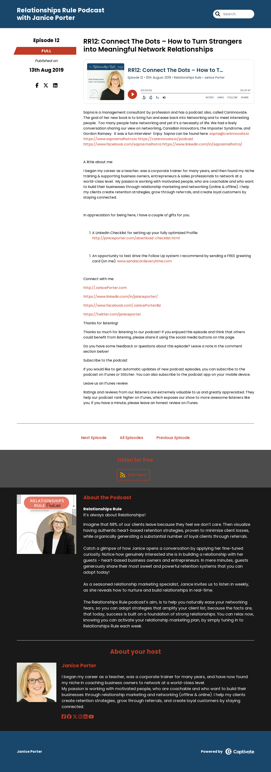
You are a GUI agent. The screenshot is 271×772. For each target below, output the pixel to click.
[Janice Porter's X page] (75, 716)
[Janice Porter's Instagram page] (80, 716)
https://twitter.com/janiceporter (112, 314)
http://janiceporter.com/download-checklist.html (136, 238)
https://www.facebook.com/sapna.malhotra (122, 144)
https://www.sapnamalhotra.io (110, 138)
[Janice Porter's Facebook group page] (69, 716)
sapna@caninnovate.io (229, 133)
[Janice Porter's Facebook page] (64, 716)
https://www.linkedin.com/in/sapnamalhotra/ (202, 144)
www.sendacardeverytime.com (144, 261)
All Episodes (131, 437)
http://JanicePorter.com (105, 287)
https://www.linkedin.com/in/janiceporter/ (120, 296)
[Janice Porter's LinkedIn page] (85, 716)
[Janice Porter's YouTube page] (91, 716)
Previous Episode (173, 437)
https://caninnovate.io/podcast (165, 138)
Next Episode (94, 437)
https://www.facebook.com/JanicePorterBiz (122, 305)
